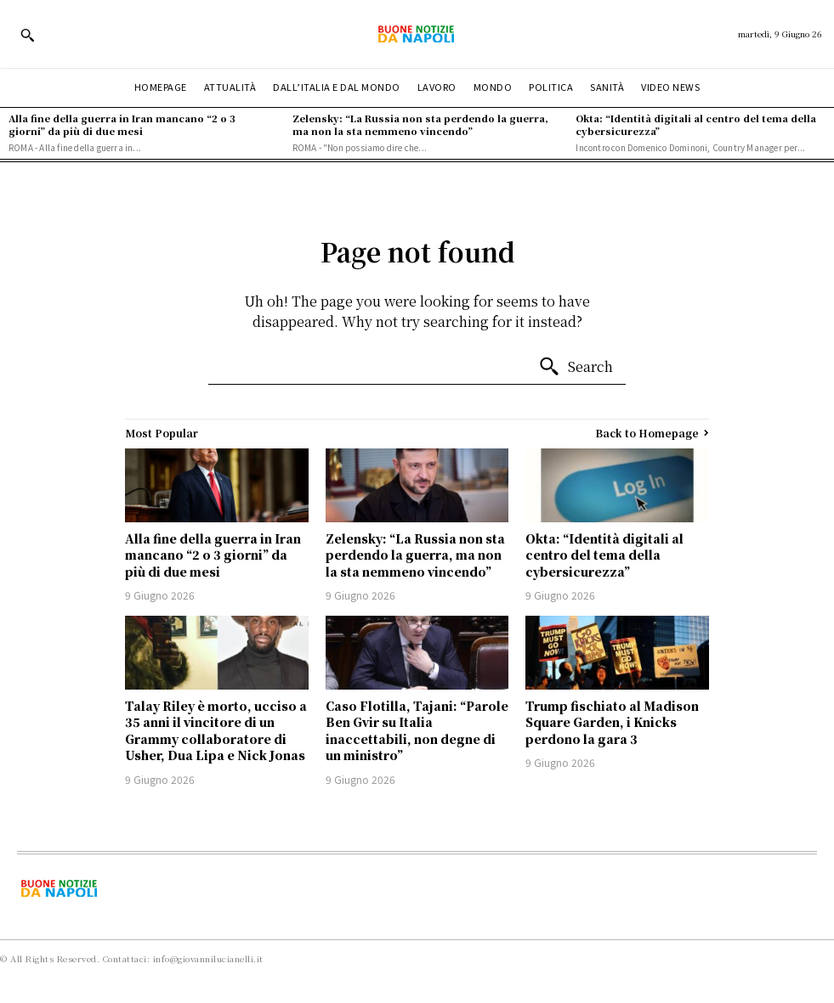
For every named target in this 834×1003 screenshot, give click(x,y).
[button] (27, 35)
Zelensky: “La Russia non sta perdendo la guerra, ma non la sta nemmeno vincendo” (420, 124)
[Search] (575, 367)
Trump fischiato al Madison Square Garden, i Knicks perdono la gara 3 (612, 722)
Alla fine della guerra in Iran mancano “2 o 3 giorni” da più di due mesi (122, 124)
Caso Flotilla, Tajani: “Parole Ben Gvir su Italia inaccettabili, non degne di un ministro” (417, 730)
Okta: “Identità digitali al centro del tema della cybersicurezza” (696, 124)
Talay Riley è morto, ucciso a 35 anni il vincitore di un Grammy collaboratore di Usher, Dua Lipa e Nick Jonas (216, 730)
